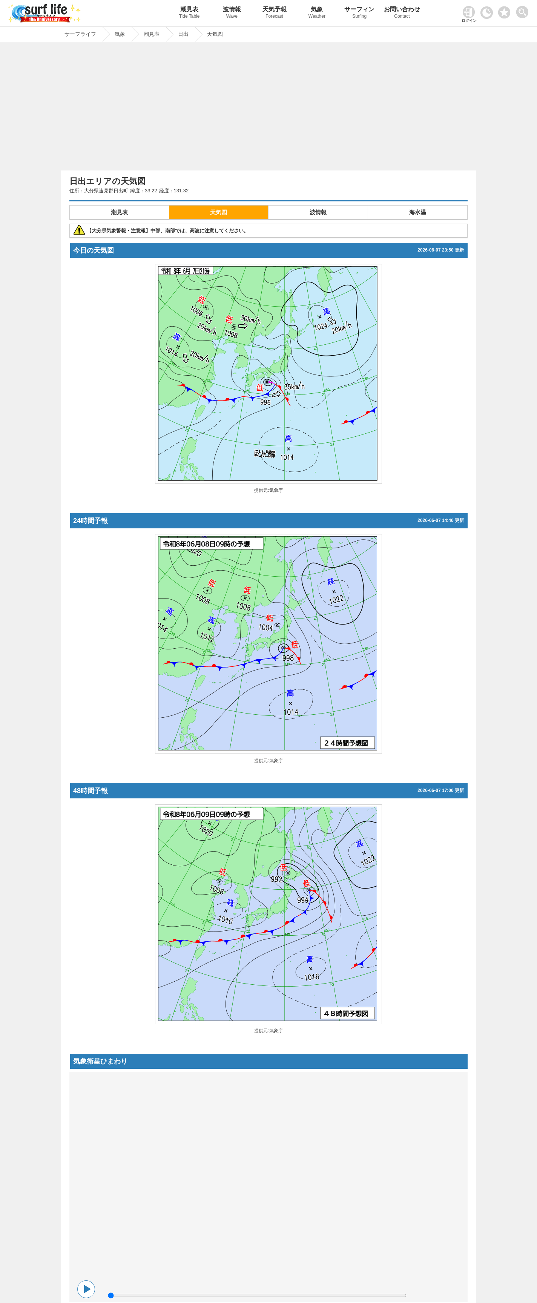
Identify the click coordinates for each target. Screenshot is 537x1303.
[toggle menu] (524, 10)
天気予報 (274, 13)
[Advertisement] (268, 108)
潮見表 (189, 13)
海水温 (417, 212)
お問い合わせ (402, 13)
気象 (317, 13)
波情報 (231, 13)
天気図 (218, 212)
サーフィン (359, 13)
